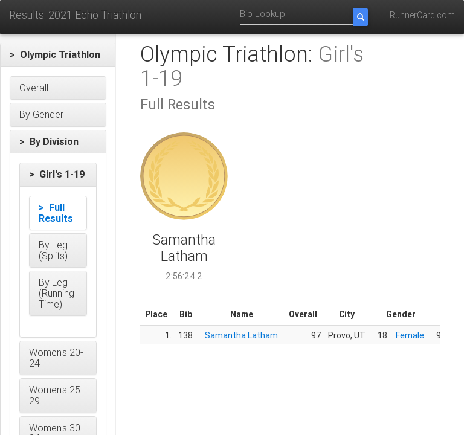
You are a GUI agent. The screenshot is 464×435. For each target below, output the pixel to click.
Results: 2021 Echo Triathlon (75, 15)
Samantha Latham (241, 335)
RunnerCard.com (422, 15)
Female (410, 335)
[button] (58, 55)
